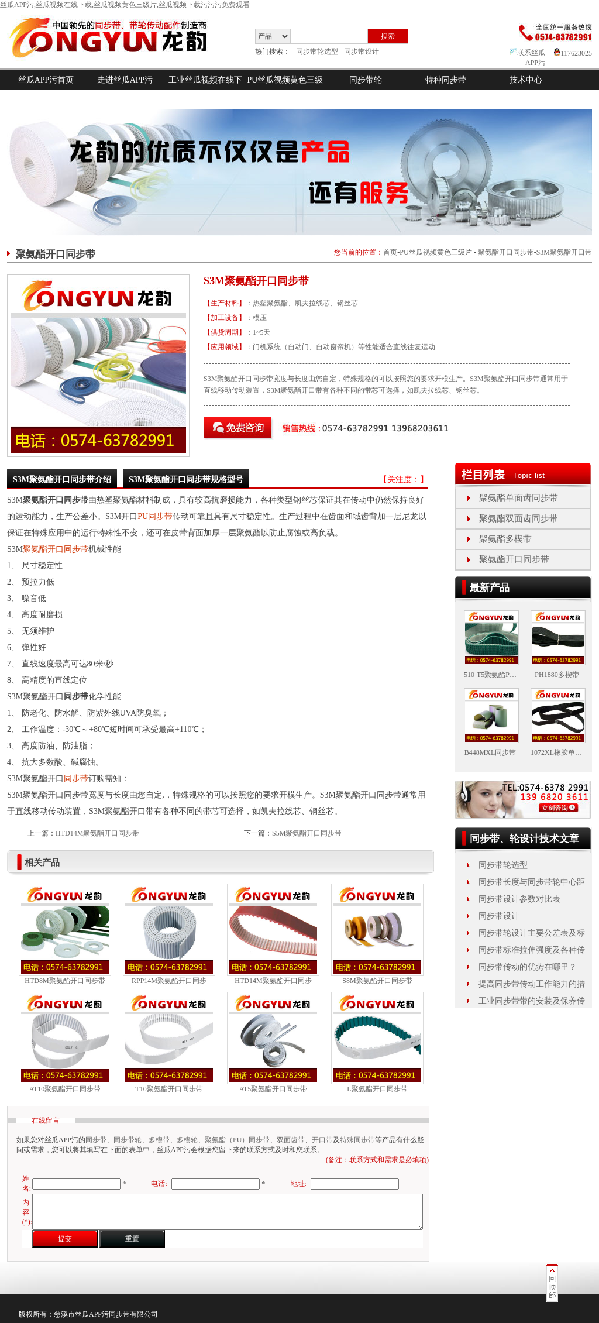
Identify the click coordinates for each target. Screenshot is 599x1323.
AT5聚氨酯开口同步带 (273, 1089)
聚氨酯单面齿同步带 (518, 498)
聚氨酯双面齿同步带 (518, 518)
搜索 (388, 36)
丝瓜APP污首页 (46, 79)
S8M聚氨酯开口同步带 (377, 981)
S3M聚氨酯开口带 (564, 252)
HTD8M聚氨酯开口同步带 (65, 981)
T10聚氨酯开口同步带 (168, 1089)
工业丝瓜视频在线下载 (205, 89)
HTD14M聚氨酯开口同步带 (97, 833)
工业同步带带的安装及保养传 (531, 1000)
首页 (390, 252)
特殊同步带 (357, 1140)
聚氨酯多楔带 (505, 539)
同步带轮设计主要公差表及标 (531, 933)
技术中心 (526, 79)
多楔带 (159, 1140)
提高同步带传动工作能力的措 (531, 984)
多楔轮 (187, 1140)
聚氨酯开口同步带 (506, 252)
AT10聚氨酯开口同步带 (65, 1089)
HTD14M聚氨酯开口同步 (273, 981)
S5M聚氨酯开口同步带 (307, 833)
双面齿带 (291, 1140)
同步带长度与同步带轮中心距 (531, 882)
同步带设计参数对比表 (519, 899)
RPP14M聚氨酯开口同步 (169, 981)
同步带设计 (361, 51)
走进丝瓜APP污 (125, 79)
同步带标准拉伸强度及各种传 (531, 950)
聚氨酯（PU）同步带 (237, 1140)
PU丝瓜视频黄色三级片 (285, 89)
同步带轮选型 (317, 51)
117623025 (573, 53)
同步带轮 (365, 79)
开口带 (322, 1140)
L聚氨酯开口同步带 (377, 1089)
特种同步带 (445, 79)
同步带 (76, 778)
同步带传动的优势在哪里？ (527, 967)
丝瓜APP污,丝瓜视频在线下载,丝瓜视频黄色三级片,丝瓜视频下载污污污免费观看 (125, 5)
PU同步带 (155, 516)
